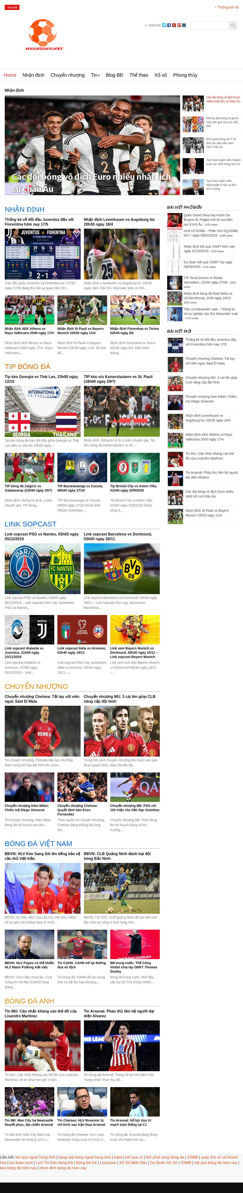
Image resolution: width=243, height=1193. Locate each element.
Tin (94, 75)
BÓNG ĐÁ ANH (29, 1001)
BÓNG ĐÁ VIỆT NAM (38, 843)
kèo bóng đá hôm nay (18, 1168)
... (67, 288)
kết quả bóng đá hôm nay (215, 1163)
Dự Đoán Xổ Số (163, 1163)
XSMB (192, 1157)
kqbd (118, 1157)
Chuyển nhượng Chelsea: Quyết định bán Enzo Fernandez (77, 810)
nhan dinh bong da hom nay (63, 1168)
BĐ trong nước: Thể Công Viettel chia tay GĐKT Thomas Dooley (133, 967)
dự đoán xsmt (21, 1163)
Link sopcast (30, 524)
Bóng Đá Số (86, 1163)
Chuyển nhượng (67, 75)
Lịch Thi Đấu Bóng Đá (54, 1163)
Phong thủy (185, 75)
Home (10, 75)
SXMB (185, 1163)
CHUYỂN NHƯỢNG (36, 686)
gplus (179, 25)
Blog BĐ (114, 75)
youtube (174, 25)
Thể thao (138, 75)
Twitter (164, 25)
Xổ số (160, 75)
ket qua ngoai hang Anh (35, 1157)
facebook (169, 25)
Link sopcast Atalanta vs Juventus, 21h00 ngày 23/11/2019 (24, 652)
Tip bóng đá (27, 366)
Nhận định (33, 75)
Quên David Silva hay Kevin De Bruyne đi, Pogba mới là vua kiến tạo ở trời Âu (208, 219)
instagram (184, 25)
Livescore (108, 1163)
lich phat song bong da (165, 1157)
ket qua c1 (134, 1157)
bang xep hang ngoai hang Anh (84, 1157)
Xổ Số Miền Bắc (133, 1163)
